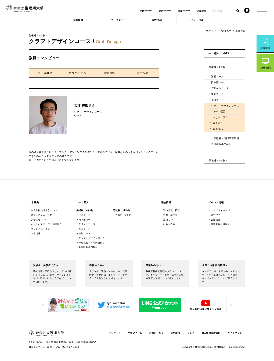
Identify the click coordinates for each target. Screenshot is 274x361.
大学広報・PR (38, 219)
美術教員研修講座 (220, 224)
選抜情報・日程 (171, 210)
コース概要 (45, 72)
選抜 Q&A (168, 219)
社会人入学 (169, 224)
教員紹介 (110, 72)
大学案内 (78, 20)
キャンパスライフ (40, 229)
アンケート (115, 333)
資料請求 (265, 48)
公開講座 (215, 219)
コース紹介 (117, 20)
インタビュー (224, 31)
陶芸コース (217, 94)
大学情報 (36, 233)
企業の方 (201, 11)
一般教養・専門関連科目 (92, 243)
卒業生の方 (184, 11)
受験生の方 (146, 11)
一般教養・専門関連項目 (225, 138)
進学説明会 (217, 215)
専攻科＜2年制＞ (218, 160)
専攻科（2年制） (122, 210)
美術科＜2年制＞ (218, 67)
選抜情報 (157, 20)
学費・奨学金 (170, 215)
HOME (209, 31)
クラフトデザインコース (225, 105)
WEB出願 (265, 67)
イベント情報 (196, 20)
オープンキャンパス (221, 210)
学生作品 (142, 72)
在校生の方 (165, 11)
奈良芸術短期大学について (45, 210)
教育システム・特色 (41, 215)
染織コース (217, 100)
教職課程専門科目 (221, 144)
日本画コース (218, 82)
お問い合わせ (156, 333)
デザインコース (220, 88)
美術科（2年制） (85, 210)
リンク (190, 333)
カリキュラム (77, 72)
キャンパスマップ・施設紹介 (46, 224)
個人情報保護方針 (210, 333)
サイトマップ (235, 333)
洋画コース (217, 76)
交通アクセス (135, 333)
